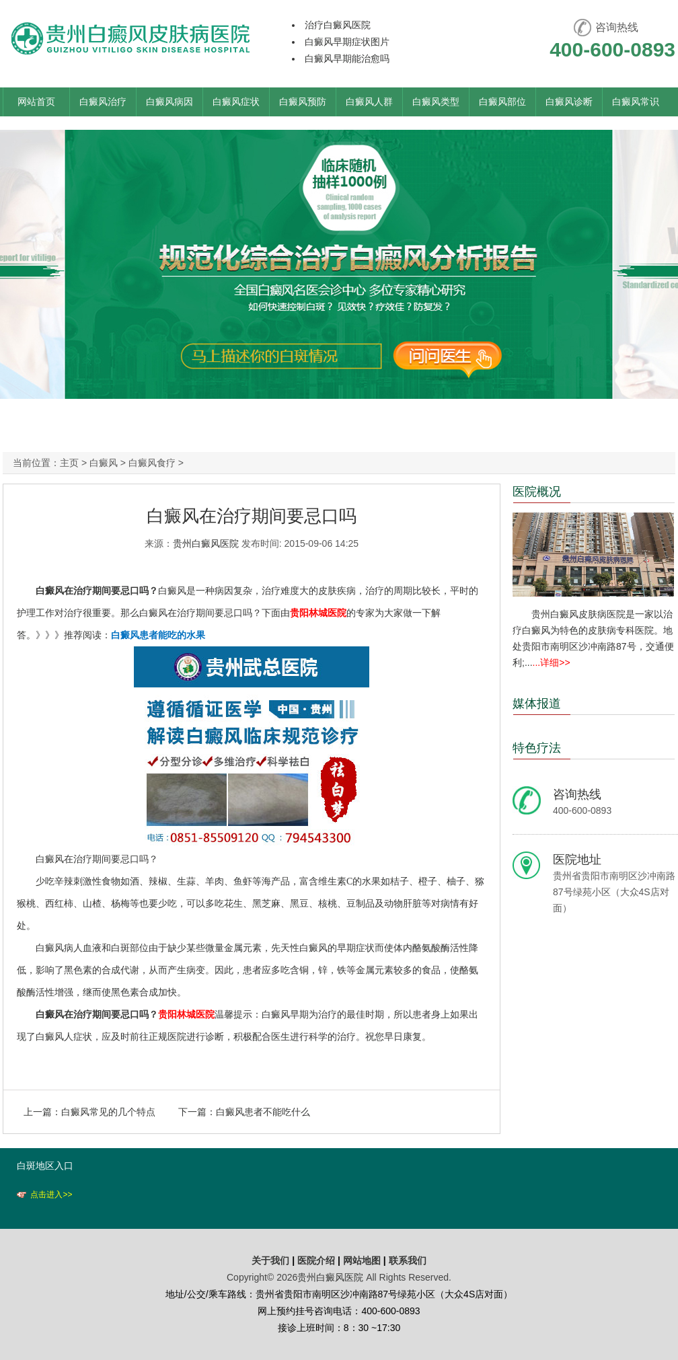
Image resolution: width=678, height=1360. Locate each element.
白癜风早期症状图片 (347, 41)
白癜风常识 (635, 101)
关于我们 (270, 1260)
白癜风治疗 (102, 101)
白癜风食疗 (152, 462)
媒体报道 (537, 703)
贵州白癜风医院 (206, 543)
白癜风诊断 (569, 101)
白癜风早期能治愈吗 (347, 58)
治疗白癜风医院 (338, 25)
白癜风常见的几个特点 (108, 1111)
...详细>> (551, 662)
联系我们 (407, 1260)
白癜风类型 (435, 101)
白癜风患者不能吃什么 (263, 1111)
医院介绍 (317, 1260)
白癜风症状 (236, 101)
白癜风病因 (169, 101)
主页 (69, 462)
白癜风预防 (302, 101)
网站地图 (362, 1260)
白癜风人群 (369, 101)
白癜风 (103, 462)
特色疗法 (537, 748)
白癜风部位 (502, 101)
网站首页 (36, 101)
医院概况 (537, 491)
